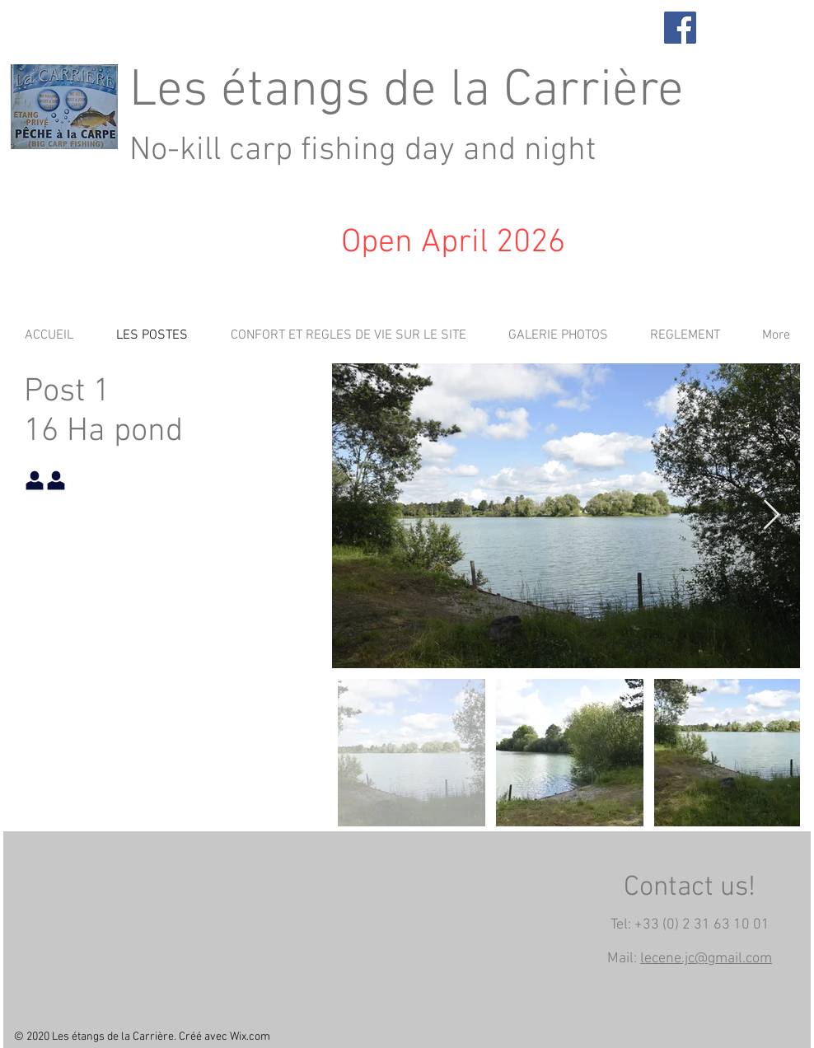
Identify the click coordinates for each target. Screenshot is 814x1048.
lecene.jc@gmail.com (706, 958)
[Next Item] (771, 515)
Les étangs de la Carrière (406, 91)
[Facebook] (680, 28)
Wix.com (250, 1037)
